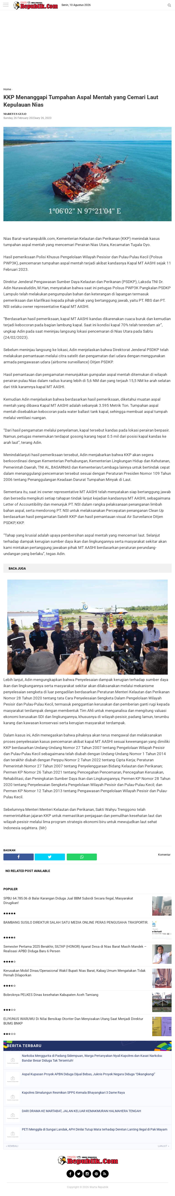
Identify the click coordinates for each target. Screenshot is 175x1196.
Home (7, 89)
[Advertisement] (87, 52)
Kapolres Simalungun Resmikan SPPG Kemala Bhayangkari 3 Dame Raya (73, 1092)
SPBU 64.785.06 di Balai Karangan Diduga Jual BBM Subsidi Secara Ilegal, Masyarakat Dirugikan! (68, 900)
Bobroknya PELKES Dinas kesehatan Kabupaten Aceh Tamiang (50, 995)
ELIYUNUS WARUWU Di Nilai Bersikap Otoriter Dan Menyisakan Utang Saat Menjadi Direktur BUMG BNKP (73, 1021)
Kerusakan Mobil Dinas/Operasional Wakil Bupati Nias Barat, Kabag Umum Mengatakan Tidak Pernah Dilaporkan (74, 973)
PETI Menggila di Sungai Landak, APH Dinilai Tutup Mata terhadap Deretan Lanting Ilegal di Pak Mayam (94, 1129)
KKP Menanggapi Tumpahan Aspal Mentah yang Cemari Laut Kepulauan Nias (80, 101)
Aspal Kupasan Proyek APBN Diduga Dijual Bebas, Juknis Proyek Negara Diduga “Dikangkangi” (88, 1074)
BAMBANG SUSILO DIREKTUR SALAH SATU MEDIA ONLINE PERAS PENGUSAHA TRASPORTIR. (75, 922)
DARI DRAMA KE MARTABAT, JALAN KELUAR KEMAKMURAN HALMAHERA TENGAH (81, 1111)
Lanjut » (163, 1146)
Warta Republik (99, 1187)
